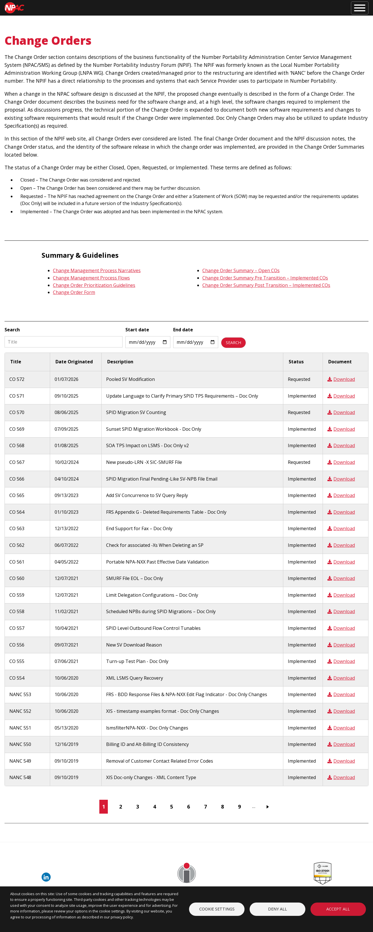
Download (341, 379)
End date (183, 330)
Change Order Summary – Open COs (241, 270)
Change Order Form (74, 292)
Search (12, 330)
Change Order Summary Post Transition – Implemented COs (266, 285)
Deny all (277, 909)
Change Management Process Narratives (97, 270)
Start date (137, 330)
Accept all (338, 909)
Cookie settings (217, 909)
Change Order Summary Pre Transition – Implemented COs (265, 278)
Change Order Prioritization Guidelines (94, 285)
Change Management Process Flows (91, 278)
